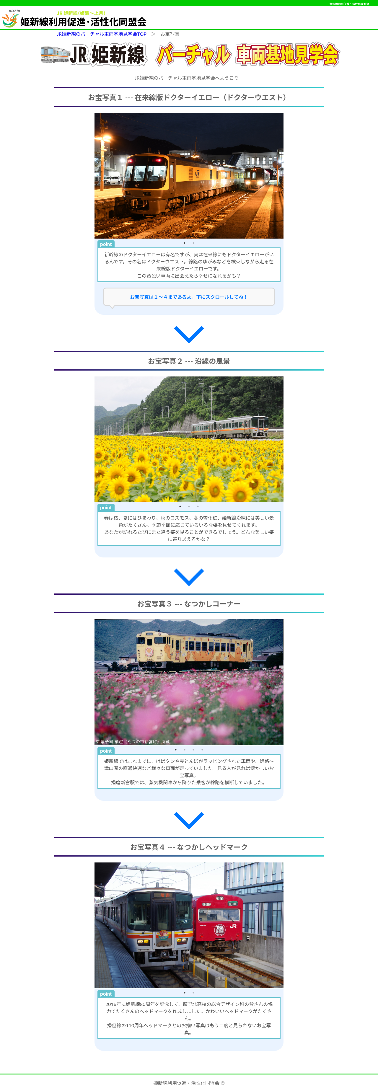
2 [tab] (193, 243)
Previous (90, 176)
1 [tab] (185, 243)
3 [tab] (198, 506)
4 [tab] (202, 750)
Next (288, 176)
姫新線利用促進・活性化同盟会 (349, 4)
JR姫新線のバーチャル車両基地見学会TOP (101, 34)
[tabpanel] (189, 176)
